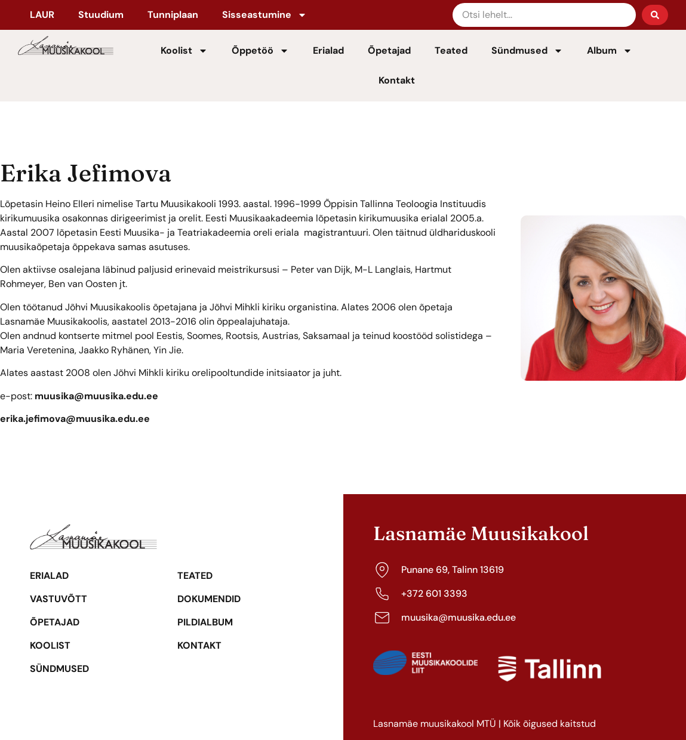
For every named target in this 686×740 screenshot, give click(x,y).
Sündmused (527, 50)
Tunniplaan (172, 14)
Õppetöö (260, 50)
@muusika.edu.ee (108, 418)
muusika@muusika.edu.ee (96, 396)
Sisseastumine (264, 15)
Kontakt (397, 80)
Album (609, 50)
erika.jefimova (33, 418)
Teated (451, 50)
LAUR (42, 14)
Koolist (184, 50)
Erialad (328, 50)
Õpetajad (389, 50)
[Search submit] (655, 15)
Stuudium (101, 14)
